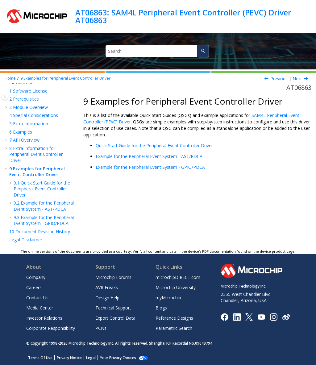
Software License (28, 91)
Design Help (107, 298)
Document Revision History (39, 231)
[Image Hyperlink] (261, 316)
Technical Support (113, 308)
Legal (91, 357)
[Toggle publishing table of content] (5, 96)
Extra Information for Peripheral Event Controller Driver (36, 154)
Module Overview (28, 107)
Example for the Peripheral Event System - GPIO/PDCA (44, 220)
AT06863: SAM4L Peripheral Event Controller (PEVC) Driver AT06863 (183, 16)
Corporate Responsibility (50, 328)
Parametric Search (174, 328)
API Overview (24, 140)
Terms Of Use (40, 357)
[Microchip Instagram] (273, 316)
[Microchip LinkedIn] (237, 316)
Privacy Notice (69, 357)
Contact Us (37, 298)
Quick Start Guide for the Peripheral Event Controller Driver (42, 189)
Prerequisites (24, 99)
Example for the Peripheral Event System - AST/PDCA (44, 206)
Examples (20, 132)
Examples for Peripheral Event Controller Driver (65, 78)
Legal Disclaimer (25, 240)
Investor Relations (44, 318)
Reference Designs (174, 318)
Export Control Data (115, 318)
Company (35, 277)
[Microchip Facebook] (224, 316)
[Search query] (157, 51)
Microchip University (176, 287)
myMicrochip (168, 298)
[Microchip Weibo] (286, 316)
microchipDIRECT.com (178, 277)
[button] (6, 91)
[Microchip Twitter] (249, 316)
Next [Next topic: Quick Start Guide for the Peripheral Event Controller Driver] (297, 78)
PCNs (100, 328)
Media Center (39, 308)
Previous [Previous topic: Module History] (279, 78)
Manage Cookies (114, 357)
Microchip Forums (113, 277)
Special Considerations (33, 115)
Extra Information (28, 124)
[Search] (203, 51)
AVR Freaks (106, 287)
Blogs (161, 308)
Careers (34, 287)
